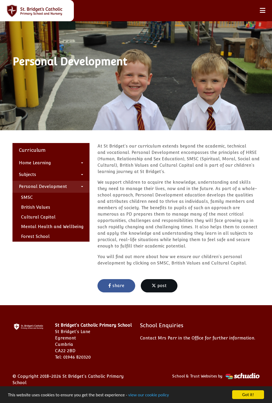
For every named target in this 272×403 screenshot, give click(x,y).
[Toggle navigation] (262, 10)
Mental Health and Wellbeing (52, 226)
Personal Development (43, 186)
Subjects (27, 174)
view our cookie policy (148, 395)
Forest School (35, 236)
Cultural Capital (38, 217)
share (116, 285)
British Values (35, 207)
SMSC (27, 197)
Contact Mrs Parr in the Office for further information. (197, 338)
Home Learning (35, 162)
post (159, 285)
